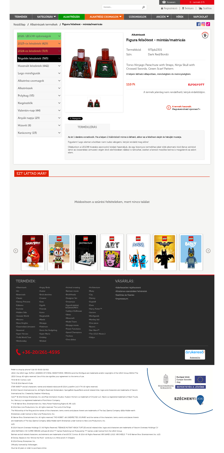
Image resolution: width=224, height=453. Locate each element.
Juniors (92, 312)
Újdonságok (137, 16)
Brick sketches (46, 295)
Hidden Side (21, 312)
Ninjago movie (72, 325)
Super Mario (45, 334)
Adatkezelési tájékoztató (128, 287)
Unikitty (43, 337)
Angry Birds (45, 287)
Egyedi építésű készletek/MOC (72, 306)
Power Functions (73, 329)
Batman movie (72, 291)
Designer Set (71, 298)
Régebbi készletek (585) (33, 58)
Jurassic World (22, 316)
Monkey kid (94, 319)
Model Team (71, 322)
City (91, 295)
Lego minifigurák (29, 73)
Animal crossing (73, 287)
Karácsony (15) (27, 133)
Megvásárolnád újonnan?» (186, 107)
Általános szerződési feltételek (131, 291)
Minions (19, 319)
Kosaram (171, 2)
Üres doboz (71, 339)
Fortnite (19, 309)
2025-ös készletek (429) (33, 43)
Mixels (42, 319)
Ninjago (43, 323)
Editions (19, 305)
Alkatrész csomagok (104, 16)
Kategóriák (45, 16)
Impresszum (122, 299)
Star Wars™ (94, 330)
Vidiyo (92, 337)
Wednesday (21, 341)
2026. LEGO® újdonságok (34, 36)
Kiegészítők (25, 103)
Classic (19, 298)
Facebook (198, 24)
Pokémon (44, 327)
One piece (93, 323)
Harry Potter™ (95, 309)
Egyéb (42, 305)
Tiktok (208, 24)
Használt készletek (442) (33, 66)
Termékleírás (87, 127)
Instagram (203, 24)
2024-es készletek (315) (33, 51)
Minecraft (70, 318)
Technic (69, 336)
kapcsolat (200, 16)
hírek (179, 16)
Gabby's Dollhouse (74, 311)
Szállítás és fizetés (125, 295)
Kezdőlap (19, 24)
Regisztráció (170, 8)
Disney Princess (23, 302)
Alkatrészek (71, 16)
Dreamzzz (70, 302)
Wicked (43, 341)
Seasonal (20, 330)
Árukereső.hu (195, 357)
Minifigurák (94, 316)
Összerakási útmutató (25, 327)
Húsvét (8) (24, 125)
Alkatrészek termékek (44, 24)
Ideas (68, 315)
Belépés (189, 8)
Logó (52, 7)
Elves (91, 305)
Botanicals (20, 295)
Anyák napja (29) (29, 118)
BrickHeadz (71, 295)
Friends (43, 309)
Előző (15, 251)
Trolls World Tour (23, 337)
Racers (92, 327)
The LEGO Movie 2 (97, 334)
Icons (42, 312)
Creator (43, 298)
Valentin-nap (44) (29, 110)
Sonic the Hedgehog (48, 330)
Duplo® (92, 302)
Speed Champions (74, 332)
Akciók (161, 16)
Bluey (91, 291)
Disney (92, 298)
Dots (42, 302)
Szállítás (207, 8)
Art (17, 291)
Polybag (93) (26, 95)
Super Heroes (22, 334)
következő (208, 251)
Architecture (94, 287)
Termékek (21, 16)
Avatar (42, 291)
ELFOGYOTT (196, 84)
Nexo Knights (22, 323)
